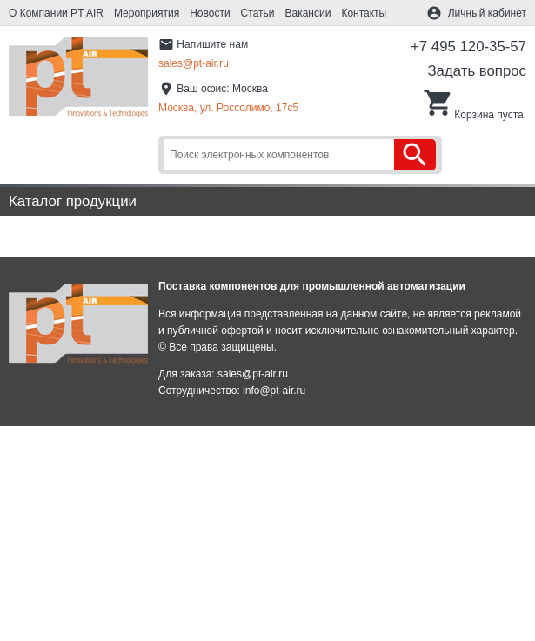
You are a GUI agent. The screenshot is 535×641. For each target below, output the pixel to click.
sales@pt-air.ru (193, 63)
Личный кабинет (487, 13)
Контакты (363, 13)
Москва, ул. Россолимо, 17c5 (228, 108)
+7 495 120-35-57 (468, 46)
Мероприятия (146, 13)
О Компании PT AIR (56, 13)
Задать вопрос (476, 71)
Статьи (258, 13)
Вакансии (308, 13)
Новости (210, 13)
